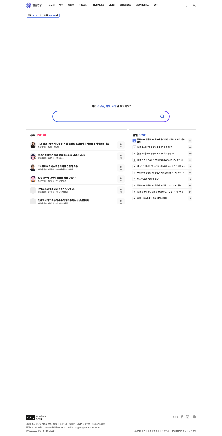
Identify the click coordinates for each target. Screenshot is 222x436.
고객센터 (192, 430)
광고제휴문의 (139, 430)
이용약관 (165, 430)
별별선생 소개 (153, 430)
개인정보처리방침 (178, 430)
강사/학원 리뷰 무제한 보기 (154, 54)
